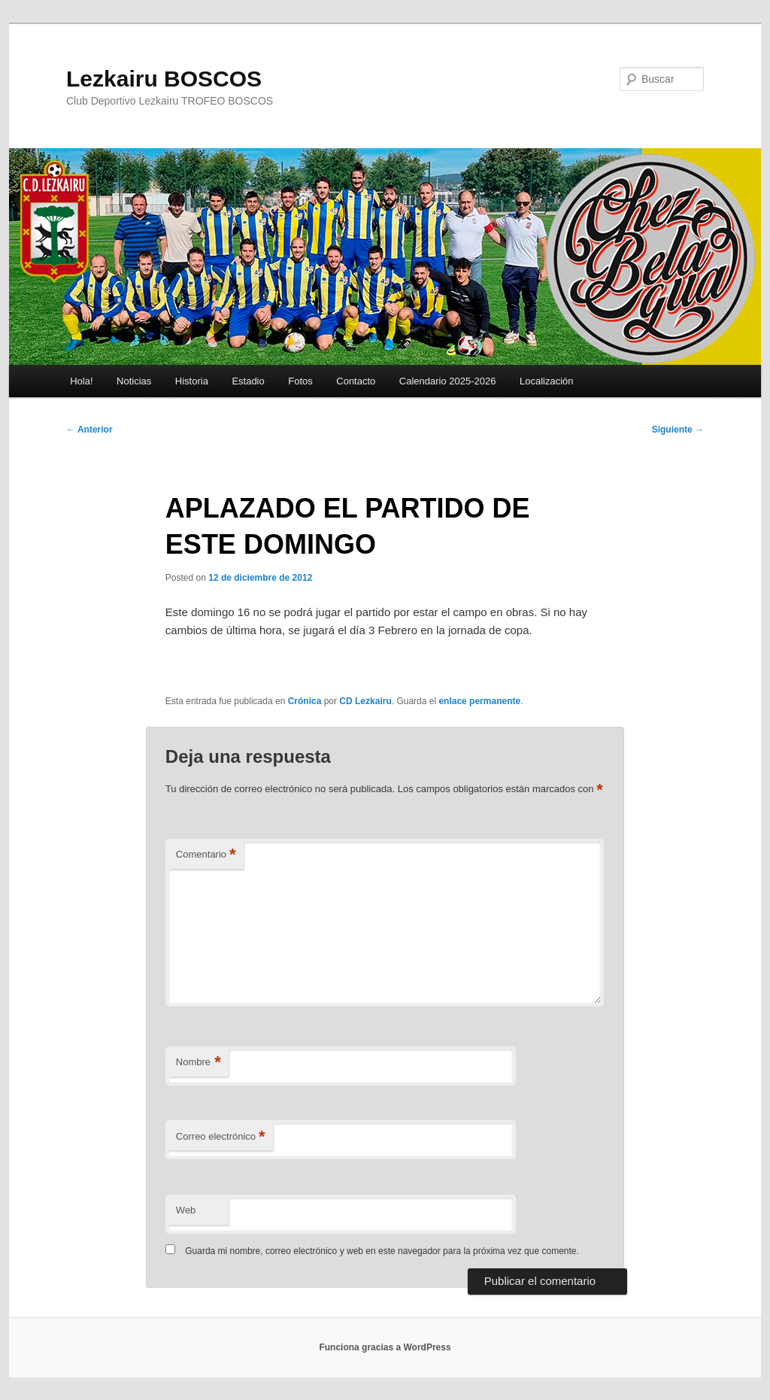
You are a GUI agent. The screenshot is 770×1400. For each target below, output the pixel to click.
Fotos (300, 381)
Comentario (206, 855)
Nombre (198, 1063)
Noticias (134, 381)
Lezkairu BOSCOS (164, 78)
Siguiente (678, 429)
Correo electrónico (220, 1137)
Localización (547, 381)
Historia (191, 381)
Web (186, 1210)
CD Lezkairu (365, 701)
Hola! (81, 381)
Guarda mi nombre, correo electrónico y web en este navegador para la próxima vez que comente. (382, 1251)
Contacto (355, 381)
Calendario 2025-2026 (447, 381)
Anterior (89, 429)
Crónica (305, 701)
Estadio (248, 381)
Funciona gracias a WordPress (384, 1347)
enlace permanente (479, 701)
